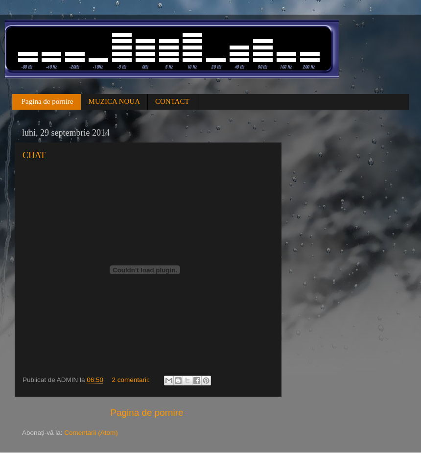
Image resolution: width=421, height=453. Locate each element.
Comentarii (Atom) (91, 432)
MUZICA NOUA (114, 101)
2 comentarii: (131, 379)
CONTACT (172, 101)
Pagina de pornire (47, 101)
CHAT (34, 155)
